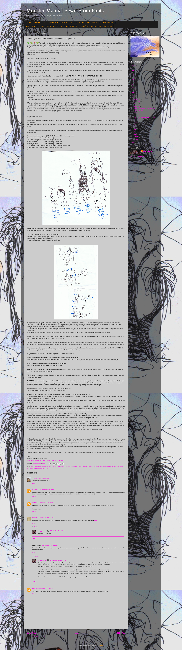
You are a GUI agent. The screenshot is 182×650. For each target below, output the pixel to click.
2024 (134, 67)
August (136, 122)
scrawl (43, 468)
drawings (90, 466)
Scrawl (135, 112)
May (135, 129)
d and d (80, 466)
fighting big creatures (113, 466)
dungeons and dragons (100, 466)
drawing (85, 466)
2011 (134, 142)
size (47, 468)
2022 (134, 72)
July (135, 124)
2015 (134, 89)
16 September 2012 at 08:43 (58, 560)
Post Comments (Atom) (40, 637)
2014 (134, 92)
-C (33, 478)
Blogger (101, 645)
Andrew (34, 502)
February (136, 136)
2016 (134, 87)
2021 (134, 75)
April (135, 131)
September (137, 106)
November (137, 101)
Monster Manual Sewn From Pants (65, 10)
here (95, 520)
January (136, 139)
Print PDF (33, 43)
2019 (134, 80)
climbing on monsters (71, 466)
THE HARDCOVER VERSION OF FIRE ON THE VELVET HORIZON (51, 26)
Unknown (35, 489)
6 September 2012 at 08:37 (45, 502)
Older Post (121, 633)
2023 (134, 70)
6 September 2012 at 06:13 (41, 478)
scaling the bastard (35, 468)
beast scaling (61, 466)
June (135, 127)
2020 (134, 77)
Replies (36, 527)
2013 (134, 94)
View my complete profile (137, 156)
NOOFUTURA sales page (58, 22)
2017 (134, 84)
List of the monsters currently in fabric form (96, 26)
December (137, 99)
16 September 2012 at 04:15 (49, 545)
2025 (134, 65)
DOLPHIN (136, 115)
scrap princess (42, 531)
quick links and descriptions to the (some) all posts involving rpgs (94, 22)
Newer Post (31, 633)
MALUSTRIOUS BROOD (35, 22)
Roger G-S (35, 517)
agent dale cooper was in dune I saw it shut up (44, 466)
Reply (34, 483)
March (136, 134)
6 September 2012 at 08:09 (46, 489)
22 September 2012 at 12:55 (45, 588)
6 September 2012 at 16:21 (57, 531)
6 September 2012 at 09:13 (46, 517)
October (136, 104)
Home (76, 633)
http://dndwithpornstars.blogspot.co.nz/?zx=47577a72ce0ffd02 (46, 460)
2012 (134, 97)
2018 (134, 82)
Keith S (34, 588)
